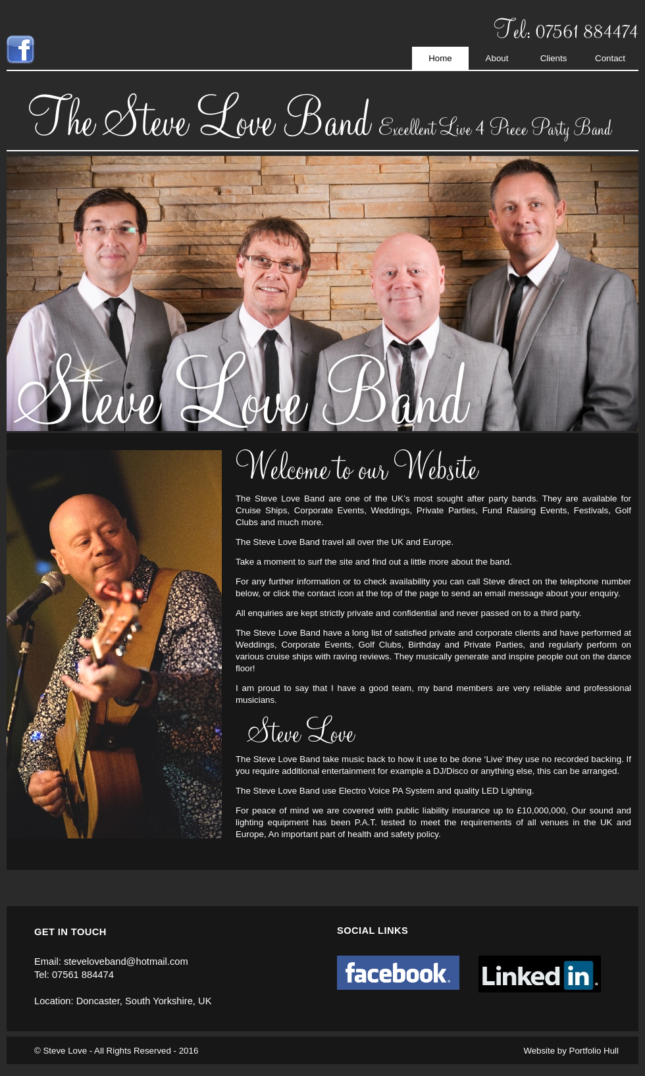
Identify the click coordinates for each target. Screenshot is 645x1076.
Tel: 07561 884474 (74, 974)
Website (539, 1051)
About (497, 58)
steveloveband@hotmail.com (126, 961)
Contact (610, 58)
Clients (553, 58)
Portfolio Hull (594, 1051)
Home (440, 58)
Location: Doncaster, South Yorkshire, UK (122, 1001)
